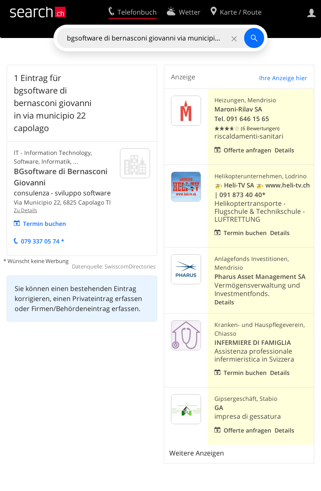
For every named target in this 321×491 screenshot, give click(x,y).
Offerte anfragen (247, 150)
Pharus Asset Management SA (260, 276)
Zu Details (25, 210)
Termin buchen (44, 224)
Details (284, 150)
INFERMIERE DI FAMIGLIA (252, 342)
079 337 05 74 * (42, 241)
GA (218, 407)
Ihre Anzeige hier (283, 78)
